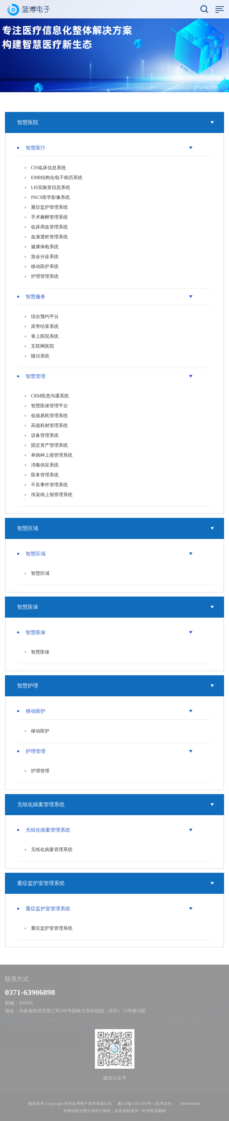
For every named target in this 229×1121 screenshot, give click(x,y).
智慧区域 (115, 528)
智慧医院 (115, 122)
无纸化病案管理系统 (115, 804)
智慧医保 (115, 607)
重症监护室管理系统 (115, 883)
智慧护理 (115, 685)
